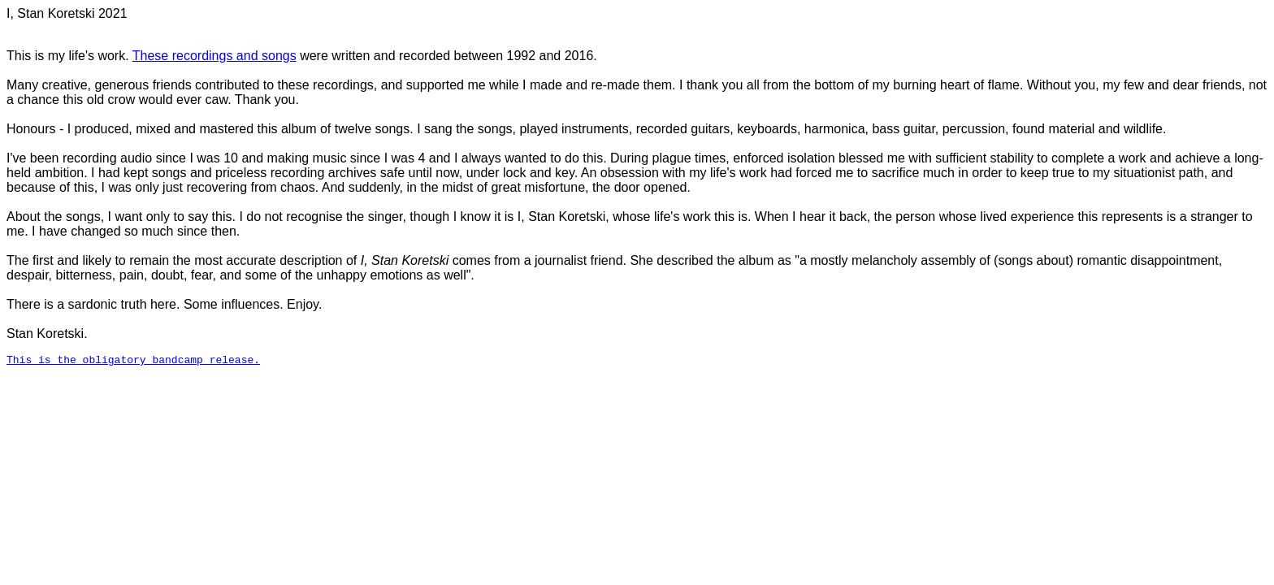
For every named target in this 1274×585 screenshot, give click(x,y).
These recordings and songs (214, 56)
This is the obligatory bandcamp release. (133, 361)
